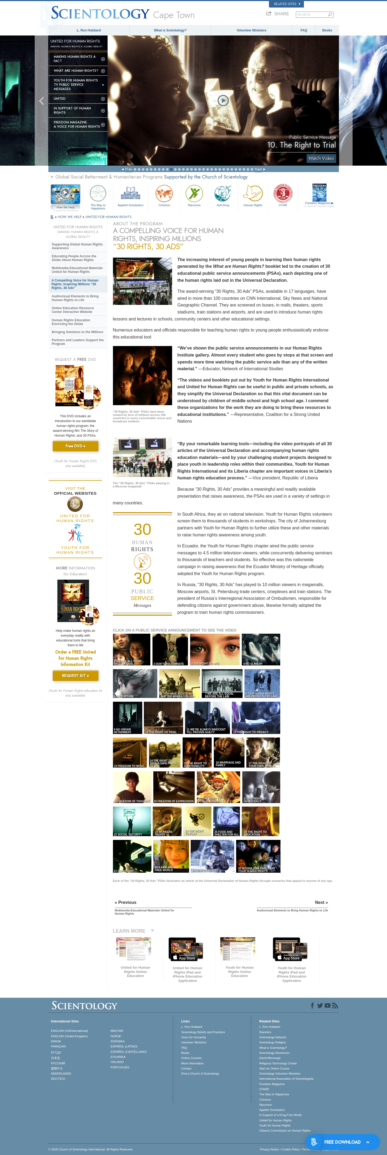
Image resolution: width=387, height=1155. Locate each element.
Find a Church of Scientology (200, 1073)
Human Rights (252, 195)
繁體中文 (57, 1068)
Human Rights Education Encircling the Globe (71, 322)
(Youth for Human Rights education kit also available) (75, 693)
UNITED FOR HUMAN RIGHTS (109, 216)
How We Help (66, 207)
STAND (264, 1089)
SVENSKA (118, 1041)
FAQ (304, 30)
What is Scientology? (170, 30)
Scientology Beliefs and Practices (203, 1032)
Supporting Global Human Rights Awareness (77, 246)
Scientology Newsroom (274, 1052)
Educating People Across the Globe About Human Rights (74, 258)
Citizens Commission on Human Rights (285, 1130)
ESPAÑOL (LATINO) (124, 1046)
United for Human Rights (275, 1120)
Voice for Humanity (193, 1037)
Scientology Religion (272, 1042)
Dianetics (265, 1032)
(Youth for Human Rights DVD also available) (75, 463)
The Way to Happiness (98, 196)
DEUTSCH (58, 1078)
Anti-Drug (223, 195)
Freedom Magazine (319, 204)
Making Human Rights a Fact (74, 58)
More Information (192, 1063)
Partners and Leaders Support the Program (78, 342)
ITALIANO (117, 1062)
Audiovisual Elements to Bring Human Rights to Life (75, 298)
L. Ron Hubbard (89, 30)
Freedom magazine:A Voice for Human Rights (77, 124)
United (60, 98)
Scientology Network (272, 1037)
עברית (56, 1052)
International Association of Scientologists (286, 1078)
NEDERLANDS (61, 1073)
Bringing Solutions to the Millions (77, 332)
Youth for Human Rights (274, 1125)
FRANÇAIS (58, 1046)
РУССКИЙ (58, 1063)
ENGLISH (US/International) (69, 1030)
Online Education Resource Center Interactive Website (73, 310)
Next (258, 169)
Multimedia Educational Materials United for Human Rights (77, 270)
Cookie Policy (291, 1149)
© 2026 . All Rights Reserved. (90, 1149)
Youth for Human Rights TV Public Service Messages (76, 84)
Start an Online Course (274, 1068)
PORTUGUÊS (120, 1067)
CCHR (282, 195)
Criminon (164, 195)
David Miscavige (270, 1058)
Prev (128, 169)
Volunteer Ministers (251, 30)
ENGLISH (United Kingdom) (69, 1036)
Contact (186, 1068)
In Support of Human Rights (72, 110)
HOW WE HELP (70, 216)
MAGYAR (117, 1030)
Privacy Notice (269, 1149)
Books (327, 30)
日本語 (55, 1058)
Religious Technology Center (278, 1063)
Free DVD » (76, 446)
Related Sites (287, 4)
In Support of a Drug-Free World (280, 1115)
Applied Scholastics (131, 195)
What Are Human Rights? (76, 70)
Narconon (194, 195)
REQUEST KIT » (75, 675)
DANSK (56, 1041)
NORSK (116, 1036)
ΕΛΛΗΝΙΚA (118, 1056)
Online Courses (191, 1058)
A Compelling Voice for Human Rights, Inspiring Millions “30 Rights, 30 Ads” (75, 284)
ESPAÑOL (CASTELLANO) (129, 1051)
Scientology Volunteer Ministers (279, 1073)
